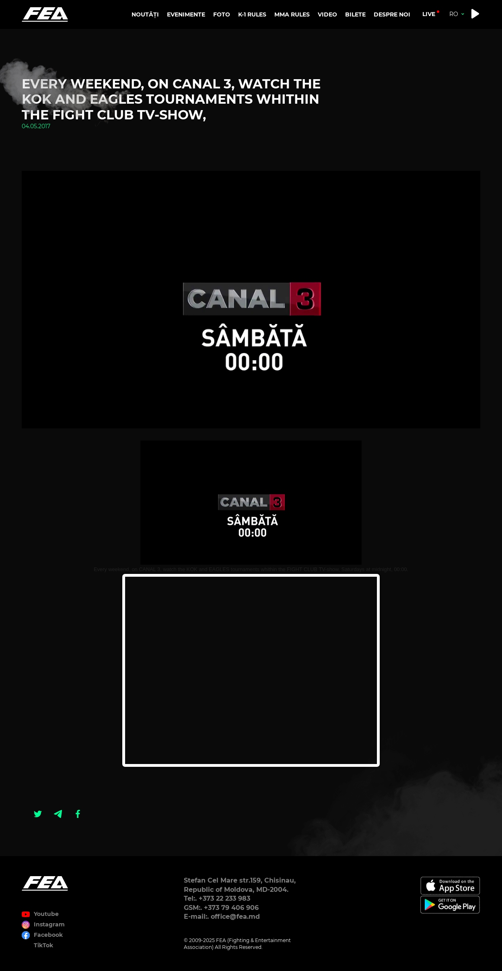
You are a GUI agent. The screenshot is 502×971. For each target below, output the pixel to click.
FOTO (221, 14)
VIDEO (327, 14)
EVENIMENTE (186, 14)
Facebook (48, 934)
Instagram (49, 924)
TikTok (43, 945)
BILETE (355, 14)
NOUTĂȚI (145, 14)
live (428, 14)
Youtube (46, 914)
